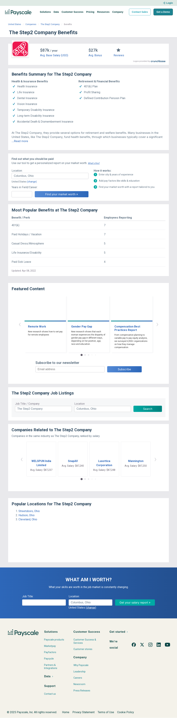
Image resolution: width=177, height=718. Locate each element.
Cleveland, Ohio (27, 519)
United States (14, 24)
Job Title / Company (27, 403)
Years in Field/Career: (25, 187)
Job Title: (27, 596)
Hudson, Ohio (26, 515)
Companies (30, 24)
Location (79, 403)
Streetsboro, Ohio (29, 511)
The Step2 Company (50, 24)
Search (147, 409)
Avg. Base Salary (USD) (54, 55)
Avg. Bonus (95, 55)
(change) (32, 181)
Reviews (119, 55)
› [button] (157, 324)
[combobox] (50, 176)
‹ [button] (19, 324)
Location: (17, 170)
